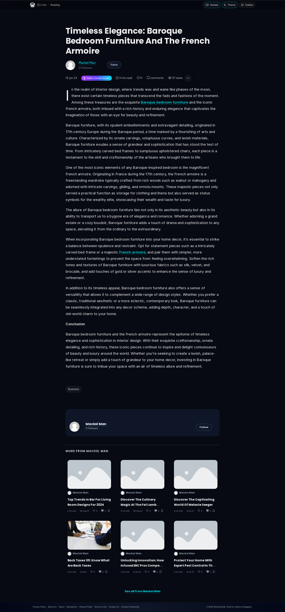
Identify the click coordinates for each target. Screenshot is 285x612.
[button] (188, 78)
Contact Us (114, 607)
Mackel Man (87, 63)
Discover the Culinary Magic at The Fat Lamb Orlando (138, 504)
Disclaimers (71, 607)
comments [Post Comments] (155, 78)
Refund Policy (85, 607)
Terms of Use (100, 607)
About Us (52, 607)
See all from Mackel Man (142, 591)
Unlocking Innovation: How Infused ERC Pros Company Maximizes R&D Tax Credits (142, 565)
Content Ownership (130, 607)
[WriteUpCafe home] (32, 5)
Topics (61, 607)
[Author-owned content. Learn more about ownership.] (96, 78)
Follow (114, 64)
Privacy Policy (39, 607)
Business (73, 389)
